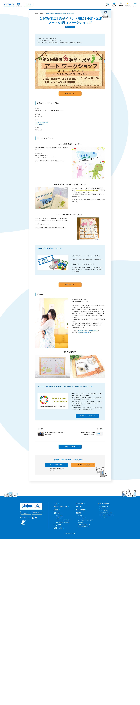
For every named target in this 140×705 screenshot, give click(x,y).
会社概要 (80, 515)
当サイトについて (104, 517)
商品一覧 (114, 5)
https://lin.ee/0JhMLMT (83, 332)
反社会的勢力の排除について (107, 515)
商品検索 (107, 5)
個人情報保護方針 (104, 506)
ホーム (36, 13)
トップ (56, 503)
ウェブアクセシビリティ (83, 524)
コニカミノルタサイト (83, 526)
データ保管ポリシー (105, 510)
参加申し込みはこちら (70, 93)
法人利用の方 (58, 517)
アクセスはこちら (40, 124)
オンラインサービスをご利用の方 (63, 520)
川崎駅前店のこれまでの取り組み (87, 415)
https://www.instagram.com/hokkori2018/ (87, 330)
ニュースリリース (82, 517)
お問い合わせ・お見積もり (83, 465)
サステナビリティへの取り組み (85, 520)
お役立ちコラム (58, 528)
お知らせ (41, 13)
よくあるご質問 (81, 510)
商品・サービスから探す (61, 506)
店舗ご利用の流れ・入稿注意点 (62, 522)
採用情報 (80, 522)
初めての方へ (127, 5)
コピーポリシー (104, 508)
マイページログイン (28, 4)
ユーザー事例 (58, 525)
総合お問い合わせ (37, 512)
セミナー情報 (80, 503)
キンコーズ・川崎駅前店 (41, 122)
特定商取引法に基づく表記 (106, 512)
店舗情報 (121, 5)
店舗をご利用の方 (59, 515)
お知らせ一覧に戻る (70, 446)
